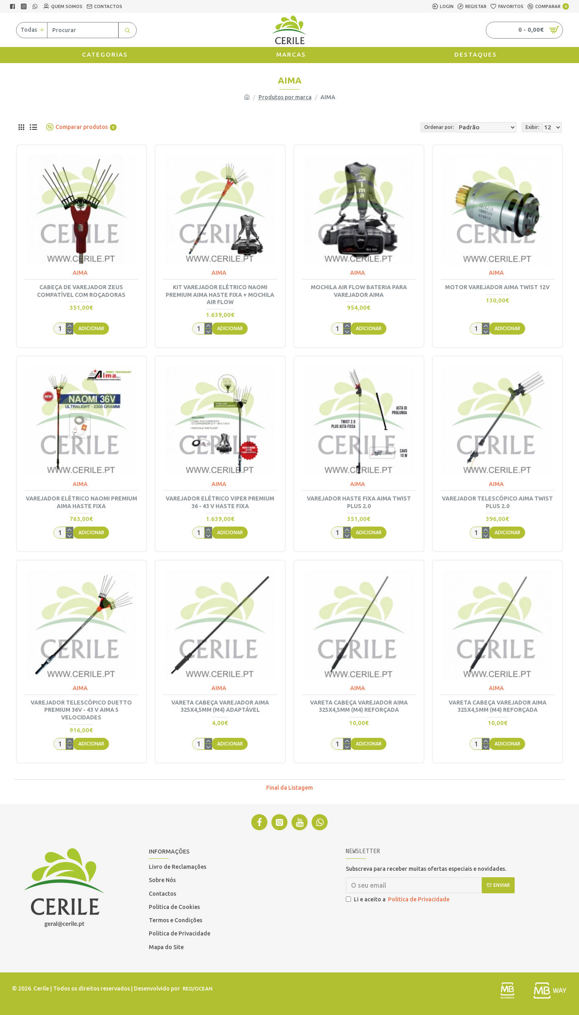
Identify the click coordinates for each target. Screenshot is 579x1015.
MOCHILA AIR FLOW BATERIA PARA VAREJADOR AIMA (359, 291)
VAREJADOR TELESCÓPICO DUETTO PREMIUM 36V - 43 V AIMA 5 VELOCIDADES (81, 709)
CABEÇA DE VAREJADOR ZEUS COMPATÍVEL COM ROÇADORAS (81, 291)
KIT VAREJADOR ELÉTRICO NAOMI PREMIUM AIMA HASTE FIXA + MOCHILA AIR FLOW (220, 294)
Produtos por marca (285, 97)
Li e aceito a (398, 899)
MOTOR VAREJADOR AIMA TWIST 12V (497, 287)
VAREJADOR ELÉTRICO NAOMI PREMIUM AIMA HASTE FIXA (81, 502)
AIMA (80, 273)
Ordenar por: (431, 127)
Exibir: (535, 127)
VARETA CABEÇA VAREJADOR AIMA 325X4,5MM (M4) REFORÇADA (359, 706)
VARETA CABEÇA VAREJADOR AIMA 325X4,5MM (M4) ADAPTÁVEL (220, 706)
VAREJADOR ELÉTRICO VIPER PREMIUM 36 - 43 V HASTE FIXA (220, 502)
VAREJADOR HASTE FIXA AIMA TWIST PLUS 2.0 (359, 502)
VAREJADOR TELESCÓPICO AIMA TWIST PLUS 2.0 (497, 502)
